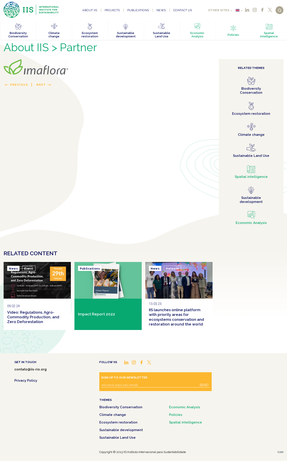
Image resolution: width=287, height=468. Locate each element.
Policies (175, 415)
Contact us (182, 10)
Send (204, 385)
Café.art (280, 452)
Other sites (218, 10)
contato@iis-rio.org (30, 369)
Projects (112, 10)
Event (28, 268)
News (161, 10)
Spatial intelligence (185, 422)
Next (41, 84)
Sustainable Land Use (117, 438)
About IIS (89, 10)
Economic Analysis (184, 407)
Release (172, 268)
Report (112, 268)
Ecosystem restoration (118, 422)
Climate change (112, 415)
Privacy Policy (25, 381)
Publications (138, 10)
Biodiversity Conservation (120, 407)
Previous (19, 84)
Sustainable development (121, 430)
